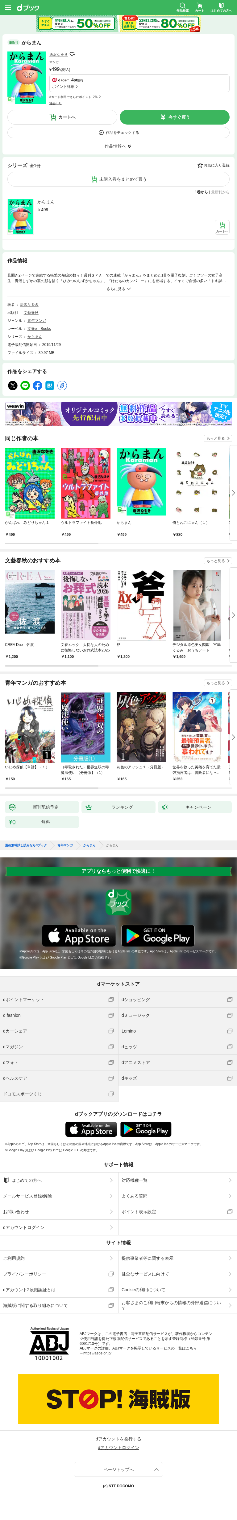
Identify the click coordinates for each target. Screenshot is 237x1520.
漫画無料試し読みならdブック (26, 845)
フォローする (72, 54)
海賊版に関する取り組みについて (35, 1305)
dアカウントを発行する (118, 1438)
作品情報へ (115, 146)
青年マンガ (36, 320)
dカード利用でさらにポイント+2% (73, 97)
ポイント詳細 (63, 86)
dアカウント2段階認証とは (29, 1289)
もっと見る (215, 438)
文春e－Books (39, 329)
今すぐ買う (179, 117)
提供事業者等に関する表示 (147, 1258)
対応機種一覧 (135, 1180)
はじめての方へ (22, 1180)
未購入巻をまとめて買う (123, 179)
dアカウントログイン (23, 1227)
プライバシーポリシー (24, 1273)
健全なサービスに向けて (145, 1273)
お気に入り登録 (217, 165)
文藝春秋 (31, 312)
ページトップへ (118, 1469)
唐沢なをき (58, 54)
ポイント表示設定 (139, 1211)
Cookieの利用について (143, 1289)
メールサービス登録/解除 (27, 1195)
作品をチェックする (122, 132)
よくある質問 (135, 1195)
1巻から (201, 192)
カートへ (67, 117)
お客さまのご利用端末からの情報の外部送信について (171, 1305)
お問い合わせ (16, 1211)
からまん (46, 201)
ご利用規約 (14, 1258)
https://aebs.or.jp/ (97, 1353)
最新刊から (220, 192)
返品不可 (55, 103)
